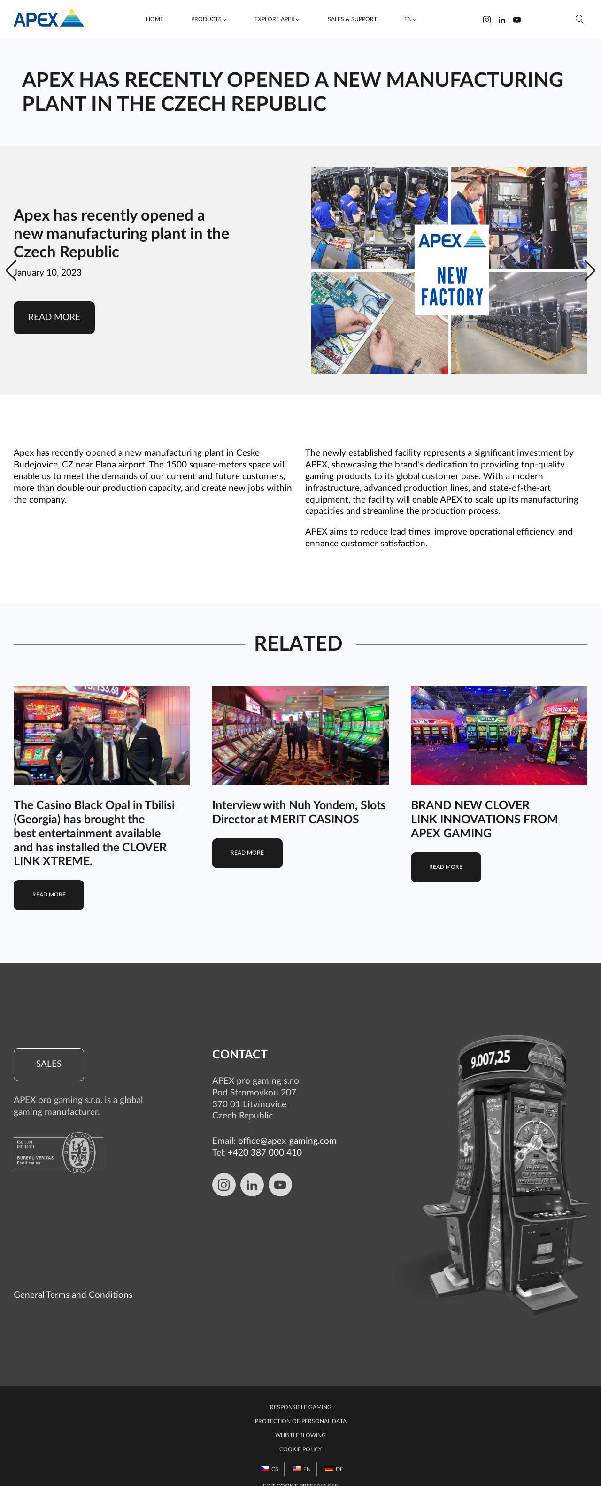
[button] (208, 19)
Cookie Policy (300, 1431)
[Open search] (580, 19)
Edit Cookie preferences (300, 1468)
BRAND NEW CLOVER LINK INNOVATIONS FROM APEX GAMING (484, 820)
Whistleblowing (300, 1417)
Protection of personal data (301, 1403)
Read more (54, 317)
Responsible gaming (300, 1389)
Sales (49, 1064)
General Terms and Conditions (73, 1277)
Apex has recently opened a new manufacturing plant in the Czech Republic (122, 234)
